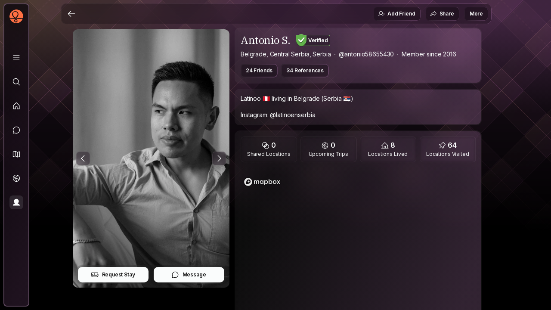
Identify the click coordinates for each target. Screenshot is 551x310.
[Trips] (16, 178)
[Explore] (16, 82)
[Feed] (16, 106)
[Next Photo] (219, 158)
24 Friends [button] (259, 70)
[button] (16, 154)
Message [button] (188, 275)
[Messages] (16, 130)
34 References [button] (305, 70)
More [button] (476, 13)
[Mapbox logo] (262, 182)
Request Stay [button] (113, 275)
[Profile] (16, 202)
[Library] (16, 58)
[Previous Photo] (83, 158)
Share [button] (442, 13)
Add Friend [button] (396, 13)
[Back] (71, 14)
